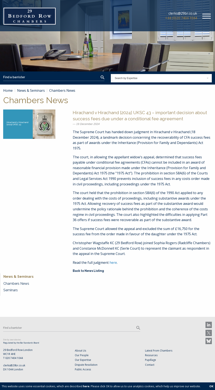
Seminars (10, 290)
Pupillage (150, 360)
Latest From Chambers (158, 350)
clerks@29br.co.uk (182, 13)
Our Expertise (83, 360)
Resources (151, 355)
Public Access (83, 369)
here (113, 262)
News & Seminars (31, 90)
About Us (80, 350)
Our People (82, 355)
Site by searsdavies (12, 339)
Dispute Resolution (86, 365)
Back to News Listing (88, 270)
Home (8, 90)
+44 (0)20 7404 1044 (181, 18)
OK (211, 386)
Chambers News (16, 284)
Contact (149, 365)
